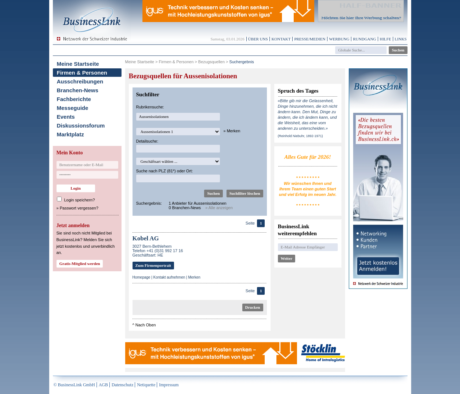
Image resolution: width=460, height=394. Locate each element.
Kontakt (280, 39)
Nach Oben (145, 325)
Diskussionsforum (81, 125)
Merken (194, 277)
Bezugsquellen (211, 62)
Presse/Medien (309, 39)
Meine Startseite (78, 64)
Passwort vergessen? (79, 208)
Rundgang (364, 39)
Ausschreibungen (80, 81)
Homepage (142, 277)
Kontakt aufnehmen (169, 277)
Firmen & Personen (82, 72)
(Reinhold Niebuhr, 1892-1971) (300, 136)
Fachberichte (74, 99)
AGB (103, 384)
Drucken (252, 307)
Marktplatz (70, 134)
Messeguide (72, 108)
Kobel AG (146, 238)
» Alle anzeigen (219, 207)
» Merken (232, 131)
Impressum (168, 384)
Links (400, 39)
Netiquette (146, 384)
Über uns (258, 39)
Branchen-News (77, 90)
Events (66, 117)
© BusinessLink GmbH (74, 384)
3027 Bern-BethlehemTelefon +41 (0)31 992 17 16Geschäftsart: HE (158, 250)
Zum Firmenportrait (153, 265)
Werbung (339, 39)
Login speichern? (79, 200)
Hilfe (385, 39)
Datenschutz (122, 384)
